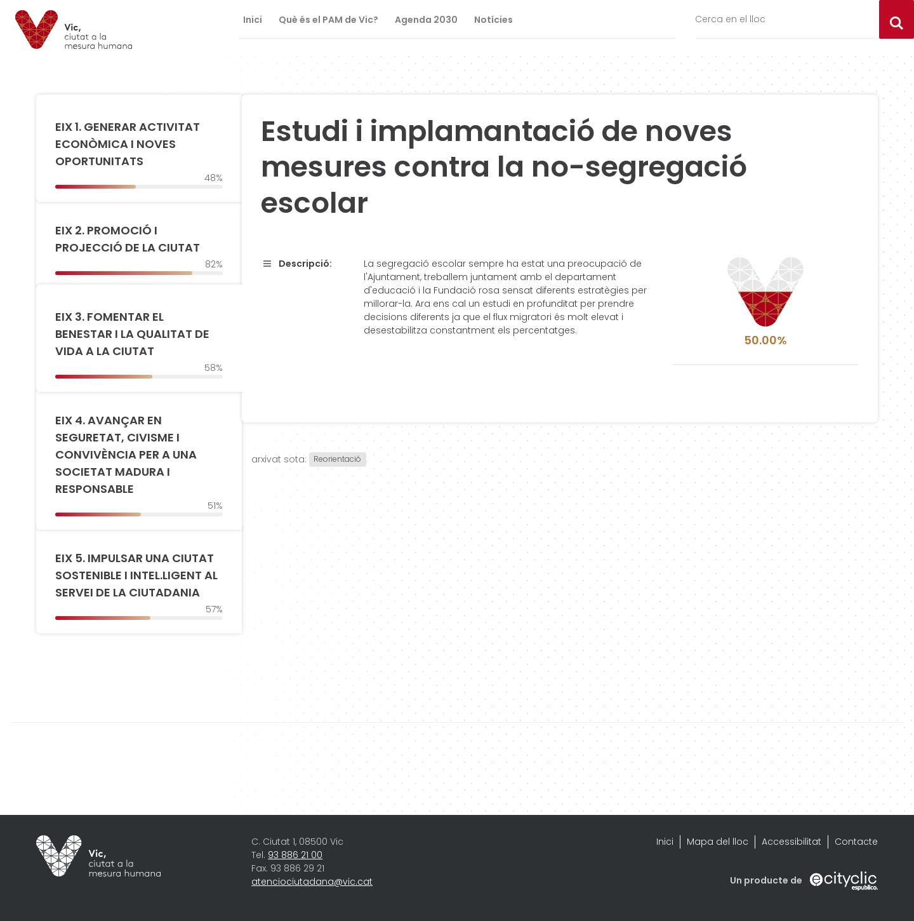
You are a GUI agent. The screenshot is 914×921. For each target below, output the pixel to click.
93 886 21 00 (295, 855)
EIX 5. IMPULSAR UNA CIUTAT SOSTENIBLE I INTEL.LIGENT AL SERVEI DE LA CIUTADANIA (136, 575)
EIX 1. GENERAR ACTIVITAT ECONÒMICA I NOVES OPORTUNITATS (127, 144)
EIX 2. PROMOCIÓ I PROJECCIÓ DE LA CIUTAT (127, 238)
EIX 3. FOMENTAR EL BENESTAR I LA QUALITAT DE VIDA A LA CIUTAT (132, 334)
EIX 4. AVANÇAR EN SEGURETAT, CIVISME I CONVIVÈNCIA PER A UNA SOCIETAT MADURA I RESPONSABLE (126, 454)
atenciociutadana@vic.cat (312, 881)
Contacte (856, 841)
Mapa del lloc (717, 841)
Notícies (493, 19)
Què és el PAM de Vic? (328, 19)
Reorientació (337, 459)
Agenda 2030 (426, 19)
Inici (252, 19)
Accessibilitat (791, 841)
